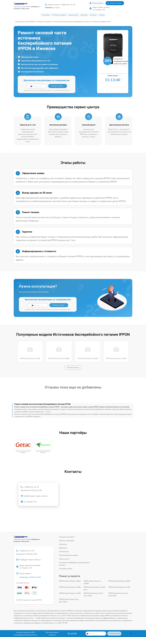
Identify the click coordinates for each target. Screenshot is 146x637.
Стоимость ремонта (66, 537)
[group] (23, 446)
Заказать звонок (114, 3)
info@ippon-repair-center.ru (28, 559)
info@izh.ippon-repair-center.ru (34, 496)
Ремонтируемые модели (68, 555)
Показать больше (73, 367)
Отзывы (102, 15)
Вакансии (84, 15)
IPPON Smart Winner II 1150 (119, 587)
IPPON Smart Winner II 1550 (70, 587)
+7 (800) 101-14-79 (38, 488)
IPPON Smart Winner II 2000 (119, 581)
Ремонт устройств (60, 15)
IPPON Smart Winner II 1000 (70, 593)
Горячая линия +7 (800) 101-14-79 (61, 5)
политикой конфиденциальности (61, 90)
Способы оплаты (65, 569)
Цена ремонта (73, 15)
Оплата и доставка (66, 541)
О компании (46, 15)
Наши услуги (64, 559)
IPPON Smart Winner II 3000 (70, 581)
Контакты (93, 15)
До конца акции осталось (52, 633)
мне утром (52, 7)
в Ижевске (35, 7)
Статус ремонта (96, 3)
